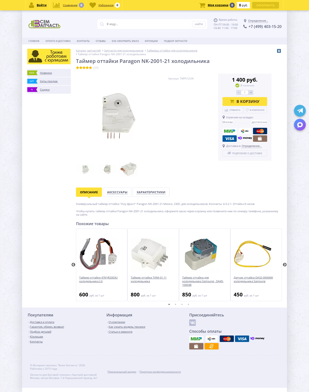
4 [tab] (188, 304)
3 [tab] (182, 304)
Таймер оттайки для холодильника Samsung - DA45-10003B (203, 281)
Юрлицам (151, 41)
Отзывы (101, 41)
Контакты (83, 41)
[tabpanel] (101, 265)
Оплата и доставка (58, 41)
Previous (73, 265)
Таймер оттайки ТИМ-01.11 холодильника (149, 279)
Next (285, 265)
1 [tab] (169, 304)
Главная (34, 41)
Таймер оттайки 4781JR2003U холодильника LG (98, 279)
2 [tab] (175, 304)
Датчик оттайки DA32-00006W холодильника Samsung (253, 279)
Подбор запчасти (175, 41)
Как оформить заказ (125, 41)
